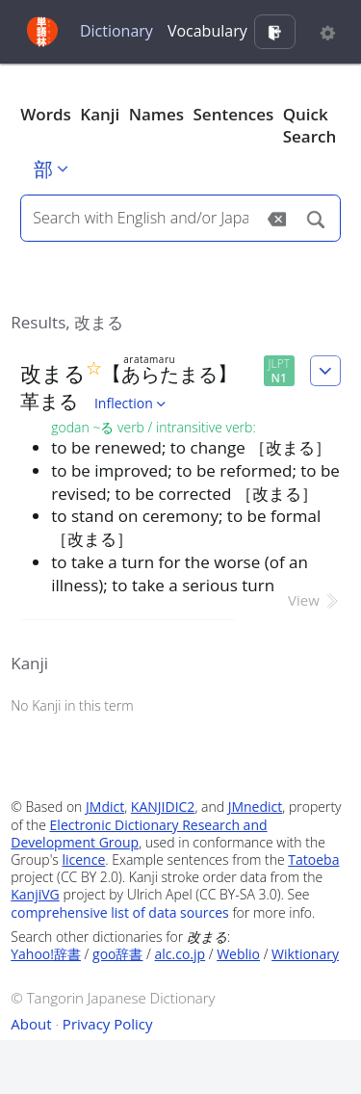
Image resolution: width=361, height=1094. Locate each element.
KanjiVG (35, 894)
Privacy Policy (108, 1023)
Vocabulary (207, 30)
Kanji (99, 114)
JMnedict (255, 806)
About (31, 1023)
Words (45, 114)
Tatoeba (313, 859)
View (314, 600)
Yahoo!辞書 (46, 954)
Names (156, 114)
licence (83, 859)
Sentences (233, 114)
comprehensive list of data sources (120, 912)
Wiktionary (305, 954)
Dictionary (116, 30)
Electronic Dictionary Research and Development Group (139, 833)
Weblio (238, 954)
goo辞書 (117, 954)
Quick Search (310, 125)
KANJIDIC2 (163, 806)
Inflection (131, 403)
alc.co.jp (180, 954)
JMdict (105, 806)
